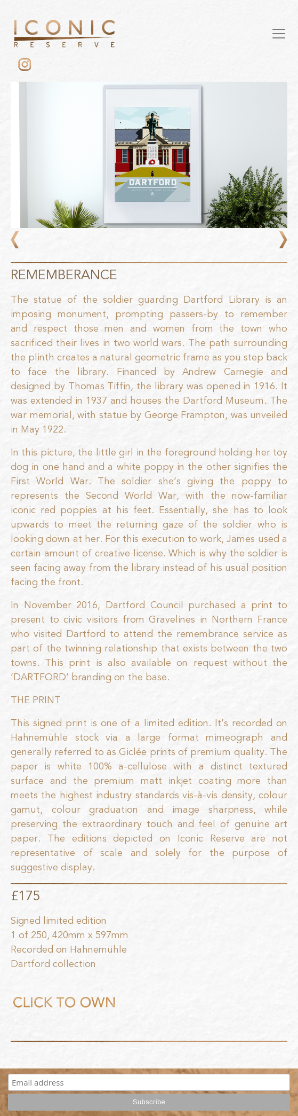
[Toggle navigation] (279, 34)
